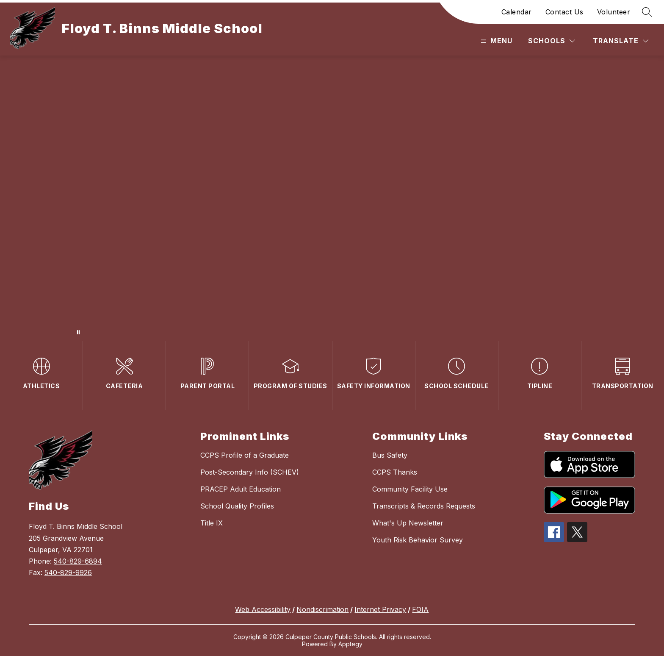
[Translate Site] (620, 41)
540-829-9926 (68, 572)
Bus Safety (389, 455)
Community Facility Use (410, 489)
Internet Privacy (380, 609)
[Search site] (647, 12)
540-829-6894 (78, 561)
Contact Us (564, 12)
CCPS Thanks (394, 472)
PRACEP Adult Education (240, 489)
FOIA (420, 609)
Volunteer (614, 12)
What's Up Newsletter (407, 523)
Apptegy (350, 644)
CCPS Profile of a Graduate (244, 455)
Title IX (211, 523)
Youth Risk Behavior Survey (417, 540)
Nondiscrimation (322, 609)
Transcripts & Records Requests (423, 506)
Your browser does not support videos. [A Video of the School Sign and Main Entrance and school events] (332, 198)
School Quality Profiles (237, 506)
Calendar (516, 12)
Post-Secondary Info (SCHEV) (249, 472)
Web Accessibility (262, 609)
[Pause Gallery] (78, 332)
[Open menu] (495, 41)
